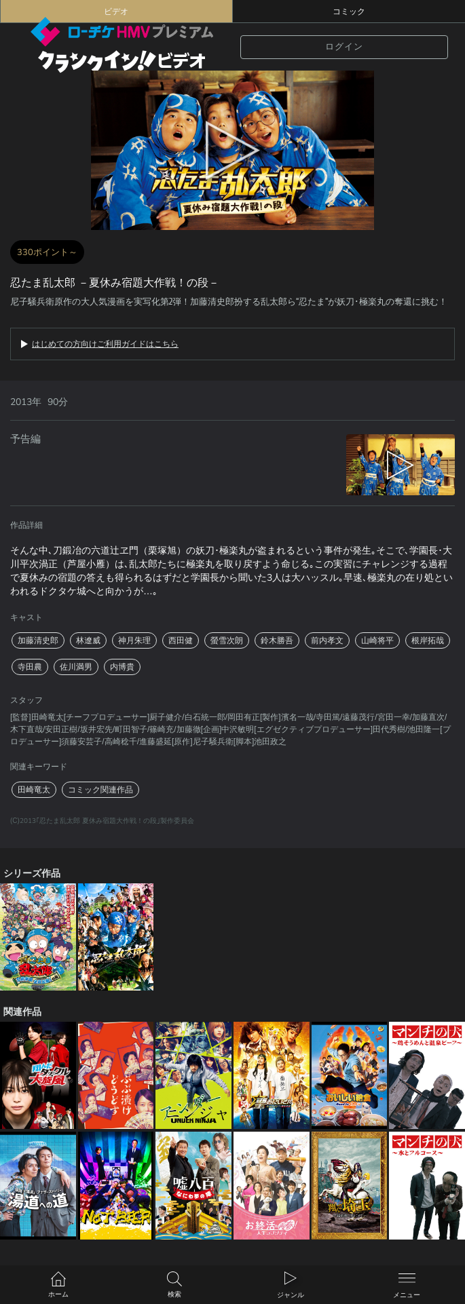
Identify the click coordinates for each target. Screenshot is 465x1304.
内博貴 (122, 666)
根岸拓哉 (427, 640)
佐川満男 (76, 666)
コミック (349, 11)
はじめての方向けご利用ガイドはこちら (105, 344)
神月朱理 (134, 640)
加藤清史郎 (38, 640)
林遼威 (88, 640)
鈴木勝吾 (277, 640)
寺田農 (30, 666)
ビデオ (116, 11)
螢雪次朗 (226, 640)
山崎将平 (377, 640)
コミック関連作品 (100, 789)
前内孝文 (327, 640)
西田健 (180, 640)
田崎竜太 (34, 789)
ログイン (344, 47)
